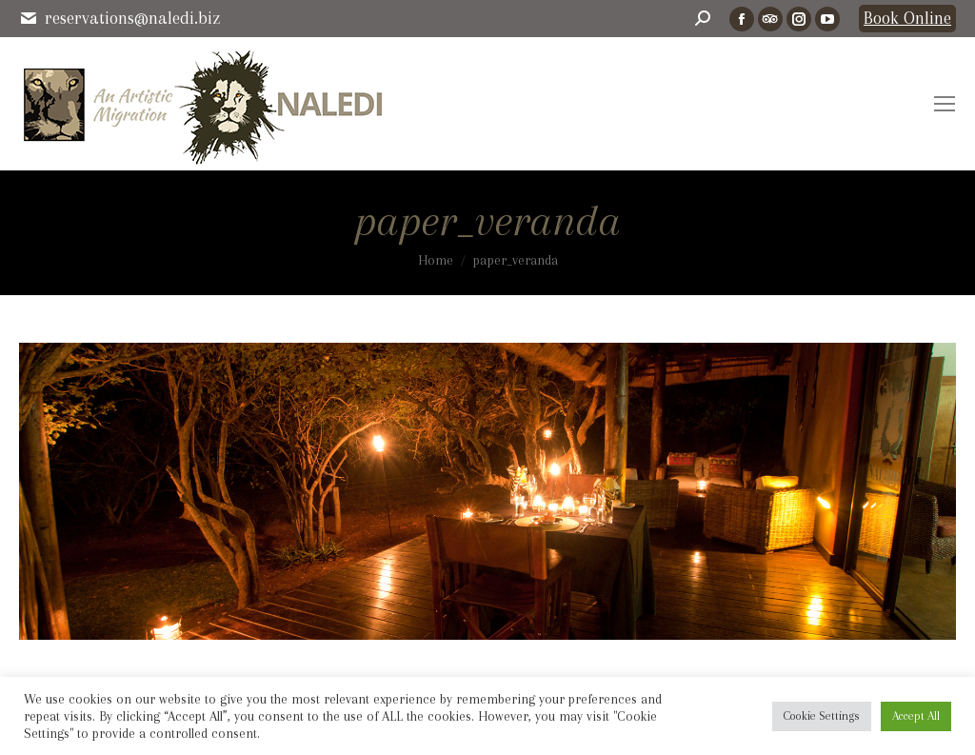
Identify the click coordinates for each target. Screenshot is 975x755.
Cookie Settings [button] (822, 716)
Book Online (907, 18)
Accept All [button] (916, 716)
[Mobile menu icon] (944, 103)
